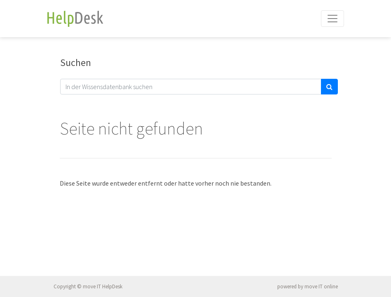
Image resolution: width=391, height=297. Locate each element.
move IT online (321, 286)
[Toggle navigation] (332, 18)
